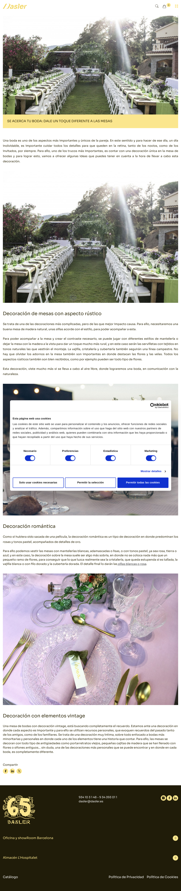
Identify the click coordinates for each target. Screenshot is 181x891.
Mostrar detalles (151, 471)
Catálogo (10, 877)
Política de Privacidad (126, 877)
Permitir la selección (90, 482)
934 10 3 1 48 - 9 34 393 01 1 (97, 797)
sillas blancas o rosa (132, 564)
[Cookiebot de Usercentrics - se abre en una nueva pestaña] (152, 405)
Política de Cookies (162, 877)
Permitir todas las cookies (143, 482)
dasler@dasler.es (90, 801)
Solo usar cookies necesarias (38, 482)
